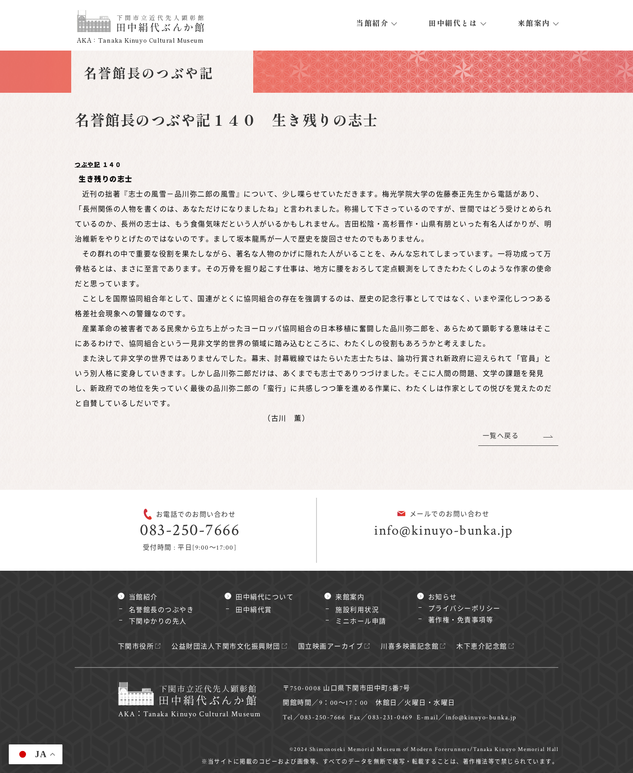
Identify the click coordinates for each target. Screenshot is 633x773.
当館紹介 (372, 23)
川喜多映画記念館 (410, 646)
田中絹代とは (453, 23)
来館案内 (534, 23)
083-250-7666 (190, 530)
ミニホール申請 (360, 621)
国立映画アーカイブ (331, 646)
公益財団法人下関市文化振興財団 (225, 646)
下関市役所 (136, 646)
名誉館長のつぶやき (161, 610)
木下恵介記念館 (481, 646)
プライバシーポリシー (464, 609)
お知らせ (442, 597)
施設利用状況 (357, 610)
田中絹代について (265, 597)
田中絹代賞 (254, 610)
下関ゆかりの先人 (158, 621)
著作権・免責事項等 (461, 620)
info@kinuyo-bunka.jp (443, 530)
